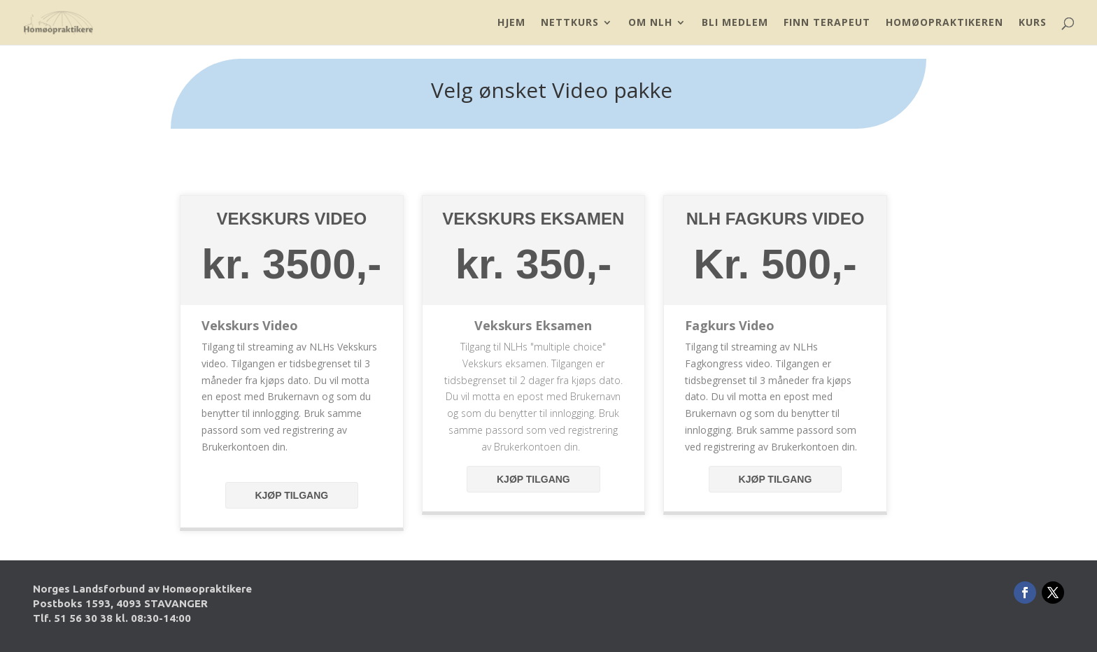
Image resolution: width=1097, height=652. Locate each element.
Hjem (511, 23)
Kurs (1033, 23)
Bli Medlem (735, 23)
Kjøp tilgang (291, 495)
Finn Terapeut (827, 23)
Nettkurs (570, 23)
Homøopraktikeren (944, 23)
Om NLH (650, 23)
